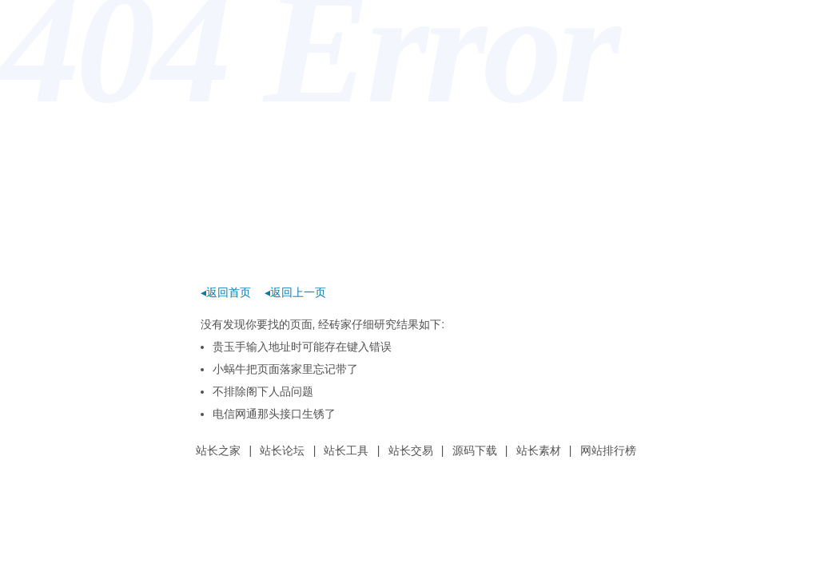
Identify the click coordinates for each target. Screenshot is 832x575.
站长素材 (538, 450)
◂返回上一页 (295, 292)
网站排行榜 (608, 450)
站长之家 (218, 450)
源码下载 (474, 450)
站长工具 (346, 450)
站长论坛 (282, 450)
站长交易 (410, 450)
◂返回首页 (226, 292)
